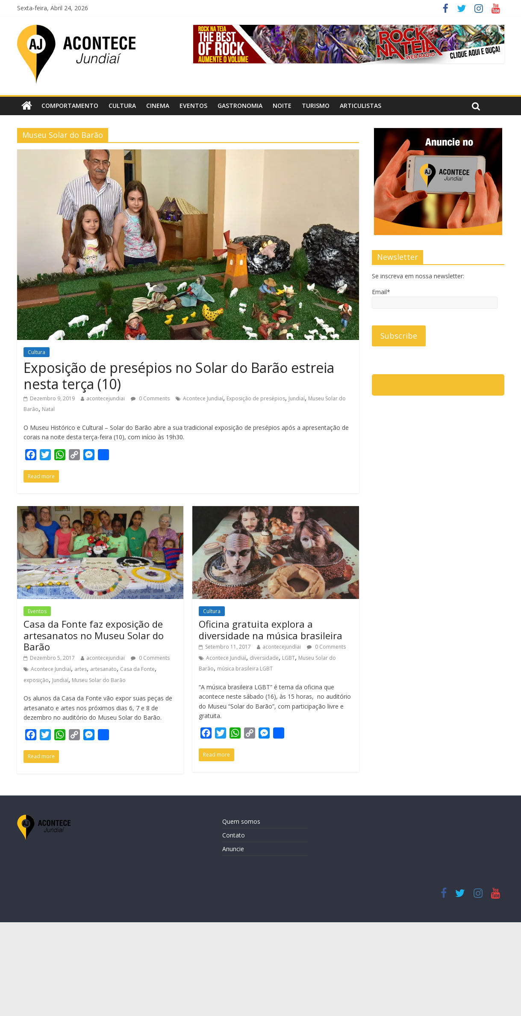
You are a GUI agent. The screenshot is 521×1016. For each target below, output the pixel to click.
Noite (282, 105)
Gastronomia (240, 105)
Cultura (122, 105)
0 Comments (150, 398)
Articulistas (360, 105)
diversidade (264, 657)
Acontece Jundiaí (203, 398)
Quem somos (241, 821)
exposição (36, 680)
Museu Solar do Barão (99, 680)
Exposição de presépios (256, 398)
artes (80, 669)
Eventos (193, 105)
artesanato (103, 669)
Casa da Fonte (137, 669)
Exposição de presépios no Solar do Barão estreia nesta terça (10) (179, 375)
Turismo (316, 105)
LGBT (288, 657)
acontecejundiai (105, 398)
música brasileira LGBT (245, 668)
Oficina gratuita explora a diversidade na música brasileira (270, 629)
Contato (233, 835)
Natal (48, 409)
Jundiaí (296, 398)
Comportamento (69, 105)
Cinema (157, 105)
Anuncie (233, 849)
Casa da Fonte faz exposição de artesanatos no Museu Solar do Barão (94, 635)
